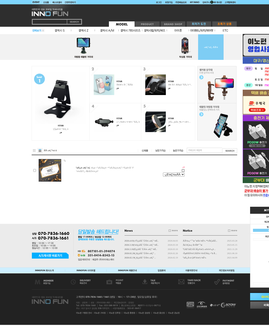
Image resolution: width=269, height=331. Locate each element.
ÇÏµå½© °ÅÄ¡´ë (60, 129)
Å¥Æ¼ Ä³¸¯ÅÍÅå (124, 84)
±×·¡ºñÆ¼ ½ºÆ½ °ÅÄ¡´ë (128, 122)
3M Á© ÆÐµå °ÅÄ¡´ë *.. (180, 84)
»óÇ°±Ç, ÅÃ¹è (211, 47)
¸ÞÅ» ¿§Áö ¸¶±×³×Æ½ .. (179, 122)
